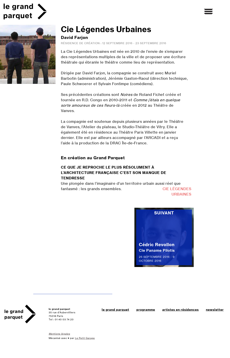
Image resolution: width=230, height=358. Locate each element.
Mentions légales (59, 333)
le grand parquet (115, 309)
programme (145, 309)
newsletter (215, 309)
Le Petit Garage (85, 338)
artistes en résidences (180, 309)
